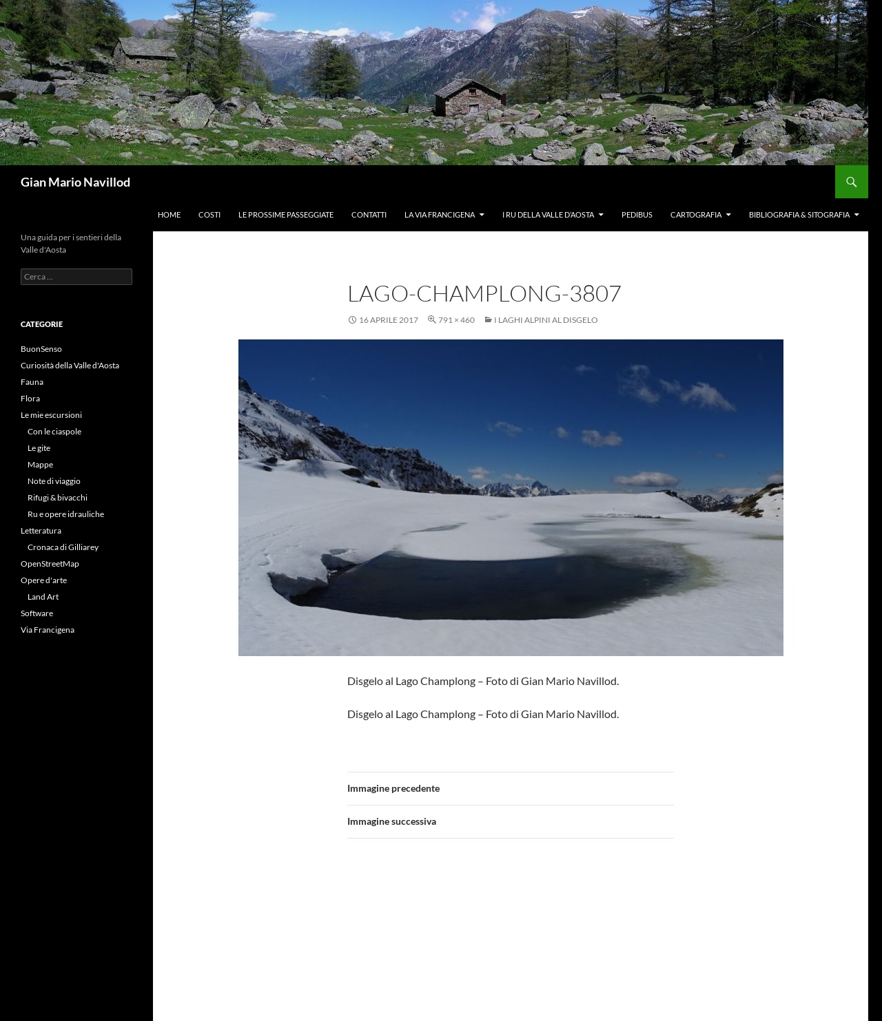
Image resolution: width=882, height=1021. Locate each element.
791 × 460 (456, 320)
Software (37, 613)
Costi (209, 214)
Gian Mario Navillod (75, 181)
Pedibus (637, 214)
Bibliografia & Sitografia (799, 214)
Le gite (39, 448)
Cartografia (695, 214)
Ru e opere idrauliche (66, 514)
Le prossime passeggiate (286, 214)
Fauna (32, 382)
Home (169, 214)
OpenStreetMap (50, 563)
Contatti (369, 214)
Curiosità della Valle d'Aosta (70, 365)
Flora (30, 398)
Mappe (40, 464)
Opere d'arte (44, 580)
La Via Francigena (439, 214)
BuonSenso (41, 349)
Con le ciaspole (54, 431)
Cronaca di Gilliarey (63, 547)
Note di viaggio (54, 481)
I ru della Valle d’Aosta (548, 214)
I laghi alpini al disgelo (546, 320)
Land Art (43, 596)
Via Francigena (47, 629)
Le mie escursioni (51, 415)
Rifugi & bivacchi (58, 497)
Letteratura (41, 530)
